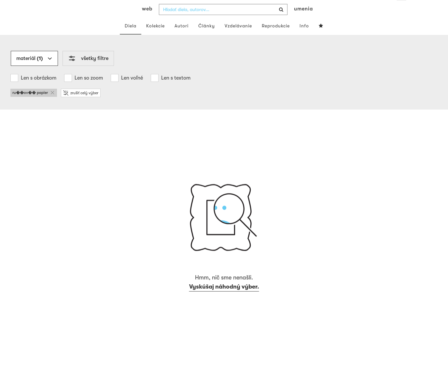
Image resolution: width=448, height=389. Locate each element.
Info (304, 38)
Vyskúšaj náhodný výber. (224, 299)
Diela (130, 38)
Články (206, 38)
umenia (303, 21)
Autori (182, 38)
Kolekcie (155, 38)
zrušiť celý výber (80, 105)
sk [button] (401, 10)
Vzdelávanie (238, 38)
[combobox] (223, 22)
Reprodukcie (276, 38)
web (147, 21)
